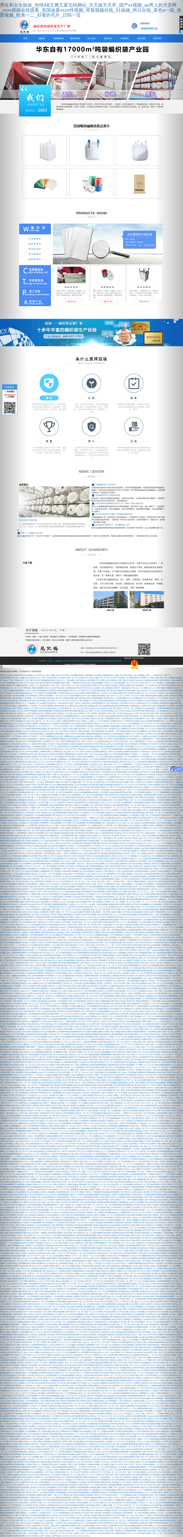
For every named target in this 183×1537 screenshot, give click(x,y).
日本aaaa (77, 897)
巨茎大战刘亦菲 (56, 1113)
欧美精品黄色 (120, 1215)
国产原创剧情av (72, 1210)
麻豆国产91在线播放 (27, 1495)
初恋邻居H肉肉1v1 (49, 932)
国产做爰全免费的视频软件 (48, 830)
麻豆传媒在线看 (38, 1088)
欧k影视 (81, 1212)
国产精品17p (125, 759)
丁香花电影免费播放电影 (48, 1179)
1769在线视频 (37, 787)
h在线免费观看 (56, 823)
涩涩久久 (76, 820)
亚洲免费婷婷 (143, 1006)
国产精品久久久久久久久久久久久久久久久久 (109, 724)
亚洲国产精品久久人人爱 (52, 986)
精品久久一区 (47, 1039)
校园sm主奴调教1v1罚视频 (129, 1429)
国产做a (36, 1217)
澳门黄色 (75, 1154)
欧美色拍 (104, 1195)
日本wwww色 (61, 1055)
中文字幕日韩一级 (106, 836)
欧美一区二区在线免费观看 (145, 886)
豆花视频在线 (72, 1393)
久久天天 (148, 1116)
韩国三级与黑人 (107, 1067)
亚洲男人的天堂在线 (84, 999)
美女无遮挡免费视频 (140, 1475)
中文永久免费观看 (129, 1156)
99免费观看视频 (80, 1228)
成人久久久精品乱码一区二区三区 (37, 1510)
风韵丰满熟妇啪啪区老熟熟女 (64, 1467)
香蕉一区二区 (87, 1172)
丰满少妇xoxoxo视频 (64, 1350)
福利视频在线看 (67, 833)
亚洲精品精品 (38, 1439)
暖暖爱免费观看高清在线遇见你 (99, 734)
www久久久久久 (128, 1154)
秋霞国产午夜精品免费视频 (99, 726)
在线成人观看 (112, 1095)
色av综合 (73, 1411)
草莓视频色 (75, 795)
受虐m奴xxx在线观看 (129, 1210)
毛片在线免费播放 (118, 1480)
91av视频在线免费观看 (61, 1498)
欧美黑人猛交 (100, 1266)
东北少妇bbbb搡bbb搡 (57, 813)
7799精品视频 (44, 1085)
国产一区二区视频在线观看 (111, 942)
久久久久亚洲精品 (108, 1151)
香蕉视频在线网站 (119, 930)
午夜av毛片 (137, 1042)
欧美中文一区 (38, 1301)
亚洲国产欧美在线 (141, 1383)
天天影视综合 (144, 752)
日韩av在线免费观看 (85, 757)
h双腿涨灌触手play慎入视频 (101, 1487)
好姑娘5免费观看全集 (59, 917)
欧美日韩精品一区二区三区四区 (47, 838)
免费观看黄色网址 (30, 843)
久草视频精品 (50, 1301)
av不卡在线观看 (56, 1067)
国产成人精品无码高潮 (145, 713)
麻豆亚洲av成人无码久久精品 (131, 1027)
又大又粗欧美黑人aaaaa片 (56, 927)
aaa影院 (79, 754)
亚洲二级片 (145, 815)
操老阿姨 (70, 841)
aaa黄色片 (109, 848)
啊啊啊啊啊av (106, 1055)
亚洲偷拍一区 (50, 1049)
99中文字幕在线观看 (76, 802)
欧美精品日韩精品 (143, 864)
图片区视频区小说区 (67, 1075)
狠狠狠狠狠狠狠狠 (60, 904)
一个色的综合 (82, 1467)
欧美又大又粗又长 (35, 851)
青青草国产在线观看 (43, 881)
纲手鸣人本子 (145, 772)
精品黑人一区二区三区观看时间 (82, 1004)
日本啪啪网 (120, 1268)
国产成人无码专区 (85, 780)
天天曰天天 (81, 1151)
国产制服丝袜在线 (35, 713)
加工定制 (91, 38)
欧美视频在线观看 (139, 988)
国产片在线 (109, 1294)
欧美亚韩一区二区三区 (94, 1281)
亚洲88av (108, 805)
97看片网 (101, 1042)
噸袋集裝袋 (75, 38)
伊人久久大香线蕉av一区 (96, 1355)
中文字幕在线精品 (120, 825)
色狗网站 (80, 886)
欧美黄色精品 (40, 1189)
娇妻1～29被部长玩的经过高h (94, 1014)
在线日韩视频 (88, 1095)
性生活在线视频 (32, 1192)
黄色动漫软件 (139, 718)
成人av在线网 (64, 1304)
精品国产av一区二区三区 (124, 785)
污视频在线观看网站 (58, 1128)
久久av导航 (55, 945)
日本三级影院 (67, 955)
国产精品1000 (131, 1062)
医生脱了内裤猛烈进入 (53, 1332)
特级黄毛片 (74, 1485)
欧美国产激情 (98, 1380)
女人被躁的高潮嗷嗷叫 (31, 1067)
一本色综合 (98, 897)
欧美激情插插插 (107, 879)
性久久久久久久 (55, 1429)
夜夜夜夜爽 (69, 836)
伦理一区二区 (103, 1350)
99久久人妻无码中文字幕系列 (142, 782)
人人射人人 (137, 937)
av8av (77, 1380)
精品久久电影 (144, 1011)
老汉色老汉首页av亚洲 (73, 1365)
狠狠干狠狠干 (136, 1462)
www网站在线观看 (148, 823)
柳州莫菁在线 (104, 1434)
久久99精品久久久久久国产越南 (92, 813)
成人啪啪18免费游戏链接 (64, 785)
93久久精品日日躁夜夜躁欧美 (104, 1284)
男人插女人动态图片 (122, 973)
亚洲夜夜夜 (44, 912)
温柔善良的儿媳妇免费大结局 (42, 767)
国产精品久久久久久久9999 (114, 1039)
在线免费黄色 (36, 820)
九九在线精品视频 (84, 869)
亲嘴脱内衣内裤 (118, 976)
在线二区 (60, 1146)
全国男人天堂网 (105, 1276)
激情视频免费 (36, 1271)
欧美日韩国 (105, 1197)
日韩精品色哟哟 (68, 1459)
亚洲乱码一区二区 (69, 1475)
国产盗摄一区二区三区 (146, 729)
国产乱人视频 (49, 1526)
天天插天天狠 (50, 708)
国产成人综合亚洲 (101, 1172)
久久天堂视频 (70, 1345)
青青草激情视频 (54, 955)
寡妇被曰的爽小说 (125, 1304)
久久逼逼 (137, 1329)
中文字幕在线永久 (79, 874)
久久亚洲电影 (132, 1454)
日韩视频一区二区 (93, 716)
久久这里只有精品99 (141, 1380)
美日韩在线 (93, 785)
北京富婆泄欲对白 (153, 1312)
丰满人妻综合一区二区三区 (42, 721)
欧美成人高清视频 (99, 960)
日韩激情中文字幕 (53, 920)
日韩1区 (88, 1192)
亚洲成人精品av (111, 1299)
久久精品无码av (135, 1419)
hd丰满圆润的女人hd (32, 726)
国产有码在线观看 (36, 971)
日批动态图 (32, 1146)
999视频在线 (35, 1187)
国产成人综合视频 (52, 935)
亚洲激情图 (37, 853)
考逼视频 (121, 1202)
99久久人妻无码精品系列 (93, 1144)
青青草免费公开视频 (137, 678)
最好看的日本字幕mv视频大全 (117, 701)
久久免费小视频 (92, 1406)
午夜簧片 (97, 1462)
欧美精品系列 (95, 1352)
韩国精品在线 (54, 907)
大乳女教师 (104, 792)
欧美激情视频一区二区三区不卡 (127, 683)
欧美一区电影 (91, 1009)
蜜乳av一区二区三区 (32, 1044)
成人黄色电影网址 (62, 1197)
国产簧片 (150, 1179)
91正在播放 (116, 1057)
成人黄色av (53, 1515)
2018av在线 (41, 731)
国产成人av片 (48, 993)
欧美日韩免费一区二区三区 (28, 1004)
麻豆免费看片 (74, 739)
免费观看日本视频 (109, 1174)
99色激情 (91, 810)
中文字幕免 (122, 1467)
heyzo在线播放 (51, 718)
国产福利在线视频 (43, 683)
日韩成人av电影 (92, 1520)
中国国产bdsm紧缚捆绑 (32, 1223)
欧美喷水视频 (82, 1490)
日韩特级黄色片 (105, 1518)
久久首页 (60, 708)
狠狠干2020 (147, 861)
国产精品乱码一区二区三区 (53, 818)
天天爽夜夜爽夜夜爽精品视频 (34, 729)
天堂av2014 (124, 920)
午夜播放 (146, 1518)
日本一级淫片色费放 (127, 907)
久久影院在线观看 (140, 1508)
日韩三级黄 (68, 1027)
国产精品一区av (127, 741)
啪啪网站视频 (56, 1108)
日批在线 (110, 948)
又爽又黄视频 (30, 1419)
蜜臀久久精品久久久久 (78, 917)
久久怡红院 (51, 800)
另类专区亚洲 (75, 950)
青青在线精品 (28, 1477)
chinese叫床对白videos (82, 884)
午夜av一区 (38, 1363)
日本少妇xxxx (154, 1383)
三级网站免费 (96, 825)
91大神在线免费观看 (66, 1375)
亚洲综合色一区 (33, 802)
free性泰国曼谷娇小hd (124, 736)
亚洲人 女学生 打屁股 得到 (80, 703)
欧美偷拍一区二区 (54, 1388)
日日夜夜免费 (50, 1151)
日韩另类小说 (72, 1378)
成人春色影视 (31, 1215)
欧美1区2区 (88, 1116)
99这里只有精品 (93, 1151)
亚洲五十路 (95, 718)
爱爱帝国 (147, 726)
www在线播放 (85, 1431)
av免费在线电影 (80, 726)
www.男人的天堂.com (28, 836)
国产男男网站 (80, 1464)
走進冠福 (141, 38)
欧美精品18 (93, 1477)
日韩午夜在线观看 (78, 734)
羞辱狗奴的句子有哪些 (111, 993)
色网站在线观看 (46, 1373)
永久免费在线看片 (146, 739)
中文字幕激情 (149, 698)
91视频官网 (104, 1001)
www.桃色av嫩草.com (103, 754)
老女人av (141, 909)
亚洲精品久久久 (60, 1276)
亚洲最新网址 (66, 724)
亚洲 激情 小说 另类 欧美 (40, 777)
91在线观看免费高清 (132, 749)
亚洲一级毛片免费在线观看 (120, 1475)
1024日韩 (74, 1121)
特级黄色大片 (59, 876)
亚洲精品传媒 (74, 1266)
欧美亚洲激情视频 (105, 1085)
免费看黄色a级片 (97, 1294)
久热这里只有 (54, 1034)
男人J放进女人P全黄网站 (104, 780)
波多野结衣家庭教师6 (122, 1393)
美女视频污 (94, 820)
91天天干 (80, 991)
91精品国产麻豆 (129, 1439)
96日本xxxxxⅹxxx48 (153, 1388)
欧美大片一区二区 (36, 1332)
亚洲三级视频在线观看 (95, 1401)
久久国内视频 (155, 1001)
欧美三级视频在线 (66, 736)
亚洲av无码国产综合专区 (110, 1210)
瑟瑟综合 (62, 1184)
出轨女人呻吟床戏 (155, 991)
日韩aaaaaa (105, 1385)
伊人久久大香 (58, 881)
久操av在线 (41, 1065)
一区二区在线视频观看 (53, 1220)
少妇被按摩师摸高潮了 (139, 1174)
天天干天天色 (58, 780)
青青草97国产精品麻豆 (39, 988)
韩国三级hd (50, 1248)
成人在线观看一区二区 (135, 1436)
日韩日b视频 (137, 1139)
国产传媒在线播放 (151, 1345)
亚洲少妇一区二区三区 (98, 1416)
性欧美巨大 (67, 884)
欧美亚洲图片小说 (150, 1526)
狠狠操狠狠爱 (94, 1055)
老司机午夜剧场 (52, 942)
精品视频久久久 (53, 1520)
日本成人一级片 (136, 1335)
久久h (61, 836)
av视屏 (53, 777)
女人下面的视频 (105, 838)
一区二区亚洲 (108, 736)
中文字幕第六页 (56, 1416)
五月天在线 (57, 1347)
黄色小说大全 (105, 1503)
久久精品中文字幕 (101, 1475)
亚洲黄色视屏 (119, 1062)
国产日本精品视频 (73, 932)
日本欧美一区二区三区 (59, 1533)
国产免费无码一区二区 (83, 1233)
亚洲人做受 (149, 912)
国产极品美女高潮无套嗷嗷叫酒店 (43, 937)
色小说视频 (65, 1174)
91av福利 (50, 1065)
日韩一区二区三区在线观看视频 (138, 1080)
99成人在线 (76, 1439)
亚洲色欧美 (114, 1001)
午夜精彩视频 (60, 1492)
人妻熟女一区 (43, 884)
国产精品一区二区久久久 (133, 841)
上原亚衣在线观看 (61, 1172)
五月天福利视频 (81, 785)
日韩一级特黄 (84, 1515)
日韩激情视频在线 (45, 1398)
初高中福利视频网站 (78, 1131)
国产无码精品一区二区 (97, 1184)
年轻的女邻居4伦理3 (123, 1294)
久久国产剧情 (64, 1215)
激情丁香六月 (82, 1111)
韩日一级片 (144, 1289)
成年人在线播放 (75, 973)
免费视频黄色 (69, 754)
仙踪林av (69, 1296)
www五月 (92, 917)
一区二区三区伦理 (71, 1373)
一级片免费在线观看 (47, 1401)
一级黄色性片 (145, 1126)
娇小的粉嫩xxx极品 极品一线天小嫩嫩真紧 (129, 1179)
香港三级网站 (54, 1126)
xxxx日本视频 (132, 1340)
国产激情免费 (31, 696)
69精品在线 (101, 1253)
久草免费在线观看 (148, 879)
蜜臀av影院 (48, 1090)
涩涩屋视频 (82, 1100)
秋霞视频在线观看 (92, 1195)
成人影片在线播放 (75, 1317)
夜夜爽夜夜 (126, 830)
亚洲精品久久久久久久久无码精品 (120, 1121)
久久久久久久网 (100, 999)
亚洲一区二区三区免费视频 (72, 930)
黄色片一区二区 (89, 1256)
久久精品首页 (138, 1116)
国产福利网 (86, 1357)
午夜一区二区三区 (57, 1210)
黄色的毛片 (125, 1159)
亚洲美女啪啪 (109, 886)
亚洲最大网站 (97, 1128)
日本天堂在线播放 (92, 1067)
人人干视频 (147, 1360)
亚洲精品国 (98, 1365)
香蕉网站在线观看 (68, 1111)
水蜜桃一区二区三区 (128, 902)
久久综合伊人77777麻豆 (89, 1210)
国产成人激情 (88, 1258)
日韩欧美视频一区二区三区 (132, 726)
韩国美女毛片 (109, 698)
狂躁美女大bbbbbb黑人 (92, 1093)
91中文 (43, 1032)
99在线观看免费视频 (147, 1258)
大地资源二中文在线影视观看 (41, 706)
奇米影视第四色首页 (44, 1276)
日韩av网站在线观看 (110, 762)
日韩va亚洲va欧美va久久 (65, 1065)
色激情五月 (150, 1225)
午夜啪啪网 (100, 889)
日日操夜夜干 (146, 1169)
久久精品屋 (71, 1510)
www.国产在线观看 (75, 1307)
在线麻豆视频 (96, 1268)
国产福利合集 (86, 1370)
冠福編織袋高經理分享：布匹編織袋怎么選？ (111, 525)
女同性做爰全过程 (91, 942)
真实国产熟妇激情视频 (75, 1077)
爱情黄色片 (141, 1136)
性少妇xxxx (99, 1301)
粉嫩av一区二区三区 (85, 1052)
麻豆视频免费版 (150, 762)
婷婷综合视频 (44, 945)
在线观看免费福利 (152, 874)
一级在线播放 (64, 1327)
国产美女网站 (92, 1434)
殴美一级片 (106, 930)
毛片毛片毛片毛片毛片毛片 (135, 777)
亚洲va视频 (61, 690)
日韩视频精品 (139, 1164)
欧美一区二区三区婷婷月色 (77, 678)
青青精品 (51, 698)
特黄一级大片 (98, 884)
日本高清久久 (56, 884)
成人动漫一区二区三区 (97, 874)
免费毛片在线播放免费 (47, 693)
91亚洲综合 (49, 1421)
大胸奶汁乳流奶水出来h (155, 1164)
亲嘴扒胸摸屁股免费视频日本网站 (59, 889)
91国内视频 (103, 1337)
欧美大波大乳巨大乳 (105, 1049)
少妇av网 (78, 983)
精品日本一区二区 (71, 774)
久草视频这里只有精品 (122, 1500)
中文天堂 (28, 876)
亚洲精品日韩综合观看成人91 (56, 713)
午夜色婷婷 (92, 1179)
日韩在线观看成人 (77, 1243)
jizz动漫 (118, 1373)
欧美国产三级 (89, 731)
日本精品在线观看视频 (117, 1286)
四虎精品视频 (110, 1490)
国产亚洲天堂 (120, 1049)
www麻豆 (142, 1337)
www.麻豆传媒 (80, 736)
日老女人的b (104, 1289)
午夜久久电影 (31, 690)
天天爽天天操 (125, 810)
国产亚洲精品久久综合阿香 (53, 1223)
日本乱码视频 (33, 823)
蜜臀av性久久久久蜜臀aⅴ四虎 (73, 1520)
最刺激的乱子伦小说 (130, 688)
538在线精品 (57, 1238)
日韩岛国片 (46, 1182)
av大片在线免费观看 (63, 1123)
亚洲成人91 (44, 869)
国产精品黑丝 (104, 1057)
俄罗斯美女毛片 (119, 1055)
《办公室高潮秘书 (32, 1296)
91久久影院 (147, 1243)
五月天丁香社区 (39, 1057)
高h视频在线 (34, 1029)
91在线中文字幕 (129, 1385)
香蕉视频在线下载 (36, 960)
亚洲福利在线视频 (73, 1240)
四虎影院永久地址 (83, 960)
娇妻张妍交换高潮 (30, 930)
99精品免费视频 (118, 894)
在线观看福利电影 (80, 1452)
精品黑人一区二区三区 (136, 1067)
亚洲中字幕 (147, 706)
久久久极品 (103, 927)
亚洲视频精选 (50, 971)
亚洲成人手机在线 (38, 1487)
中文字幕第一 (121, 780)
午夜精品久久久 (83, 749)
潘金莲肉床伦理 (103, 1482)
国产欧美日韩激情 (73, 1011)
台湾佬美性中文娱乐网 (72, 1207)
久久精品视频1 (98, 1357)
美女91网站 (81, 693)
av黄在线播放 (52, 1215)
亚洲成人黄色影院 (54, 1329)
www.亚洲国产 (78, 912)
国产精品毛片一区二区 (75, 1312)
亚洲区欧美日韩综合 (50, 1464)
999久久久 (71, 685)
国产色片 (57, 1383)
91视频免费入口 (36, 1021)
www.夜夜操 (115, 1009)
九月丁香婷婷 (91, 713)
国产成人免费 (119, 1090)
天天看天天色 (111, 1256)
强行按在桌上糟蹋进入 (74, 971)
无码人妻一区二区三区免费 (152, 683)
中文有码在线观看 (130, 1503)
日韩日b (52, 797)
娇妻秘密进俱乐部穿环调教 (120, 904)
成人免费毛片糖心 (108, 1464)
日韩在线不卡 (147, 764)
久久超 (59, 976)
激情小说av (136, 690)
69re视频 (100, 1256)
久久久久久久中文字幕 (155, 1401)
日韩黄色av (49, 1024)
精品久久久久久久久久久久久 (66, 767)
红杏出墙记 (110, 1447)
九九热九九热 (115, 1172)
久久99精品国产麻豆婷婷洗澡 (142, 968)
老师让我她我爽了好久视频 (138, 1004)
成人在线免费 (137, 685)
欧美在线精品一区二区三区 (115, 897)
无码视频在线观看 (151, 920)
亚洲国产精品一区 (145, 1029)
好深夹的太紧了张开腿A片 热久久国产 (119, 1128)
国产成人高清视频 (79, 815)
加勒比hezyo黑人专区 (66, 718)
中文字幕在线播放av (151, 701)
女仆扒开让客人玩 (145, 1284)
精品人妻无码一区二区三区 (68, 777)
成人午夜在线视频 (42, 1482)
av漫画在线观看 (122, 955)
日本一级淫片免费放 (92, 937)
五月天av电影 (149, 958)
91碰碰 (76, 889)
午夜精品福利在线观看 (141, 802)
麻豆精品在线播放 (134, 999)
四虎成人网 (134, 1510)
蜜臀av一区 (142, 1439)
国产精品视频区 (32, 752)
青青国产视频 (41, 965)
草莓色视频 (83, 1189)
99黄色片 (27, 708)
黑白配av (61, 932)
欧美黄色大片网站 (84, 797)
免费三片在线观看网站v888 (90, 1164)
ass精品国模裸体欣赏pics (110, 830)
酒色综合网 (59, 706)
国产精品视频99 (71, 1090)
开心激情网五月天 (96, 1490)
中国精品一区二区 (111, 902)
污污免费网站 (84, 1121)
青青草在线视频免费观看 (86, 1235)
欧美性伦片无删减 (141, 787)
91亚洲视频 (67, 820)
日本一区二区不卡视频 (55, 1100)
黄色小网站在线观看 (56, 1312)
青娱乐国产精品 (102, 1200)
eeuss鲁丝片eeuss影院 (72, 1093)
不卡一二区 (41, 866)
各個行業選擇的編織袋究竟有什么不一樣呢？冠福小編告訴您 (117, 503)
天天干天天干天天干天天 (150, 724)
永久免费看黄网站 (28, 1164)
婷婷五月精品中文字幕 (135, 1434)
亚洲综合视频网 (40, 1037)
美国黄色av (107, 1513)
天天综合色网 (123, 1312)
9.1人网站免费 (153, 678)
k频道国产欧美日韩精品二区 (149, 1062)
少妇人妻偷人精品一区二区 (109, 764)
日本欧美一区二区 (94, 1105)
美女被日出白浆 (141, 1060)
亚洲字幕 (98, 981)
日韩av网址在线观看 (76, 1019)
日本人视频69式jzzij (35, 983)
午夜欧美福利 (136, 1195)
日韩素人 (47, 1467)
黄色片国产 (73, 925)
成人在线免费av (109, 823)
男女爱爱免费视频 (78, 1215)
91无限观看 (46, 1141)
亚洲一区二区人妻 (98, 909)
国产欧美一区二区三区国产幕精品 (98, 1230)
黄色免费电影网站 (140, 1416)
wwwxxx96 (67, 874)
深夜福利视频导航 (28, 1098)
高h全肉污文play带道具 (30, 904)
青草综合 (123, 762)
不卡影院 (30, 1370)
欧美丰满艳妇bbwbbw (118, 1317)
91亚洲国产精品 (36, 856)
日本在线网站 (103, 721)
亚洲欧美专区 (35, 1498)
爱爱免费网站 (94, 1385)
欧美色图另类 (122, 861)
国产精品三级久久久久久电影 (113, 1436)
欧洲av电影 (109, 1217)
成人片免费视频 (107, 718)
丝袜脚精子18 (116, 1385)
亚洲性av (90, 1019)
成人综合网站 (56, 1403)
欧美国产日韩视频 (37, 1123)
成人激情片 (70, 866)
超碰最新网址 (155, 810)
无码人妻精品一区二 (118, 1200)
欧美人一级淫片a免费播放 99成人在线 (72, 853)
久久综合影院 (150, 1307)
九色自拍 (120, 963)
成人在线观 (95, 688)
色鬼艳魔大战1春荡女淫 (140, 1291)
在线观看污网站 (41, 1139)
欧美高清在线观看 (42, 1449)
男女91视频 (68, 1029)
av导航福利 (116, 1207)
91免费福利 (50, 976)
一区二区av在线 (90, 1088)
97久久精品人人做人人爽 (113, 1498)
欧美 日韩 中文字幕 (109, 1029)
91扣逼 (123, 1001)
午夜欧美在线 (152, 881)
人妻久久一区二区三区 (91, 1342)
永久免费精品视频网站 (120, 767)
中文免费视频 (133, 724)
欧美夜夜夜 (43, 1001)
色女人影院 (128, 1398)
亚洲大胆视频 (30, 1462)
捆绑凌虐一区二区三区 (124, 1103)
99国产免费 (51, 790)
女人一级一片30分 (89, 881)
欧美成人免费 (70, 810)
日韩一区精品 (56, 769)
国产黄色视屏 (46, 904)
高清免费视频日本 (99, 703)
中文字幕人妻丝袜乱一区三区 (64, 968)
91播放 (95, 1518)
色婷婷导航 (103, 1360)
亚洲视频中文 (33, 869)
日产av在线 (100, 1314)
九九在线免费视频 (99, 1154)
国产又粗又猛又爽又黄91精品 (89, 1146)
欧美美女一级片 (94, 1452)
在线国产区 (32, 1253)
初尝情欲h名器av (151, 1319)
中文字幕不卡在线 (90, 927)
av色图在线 (143, 1523)
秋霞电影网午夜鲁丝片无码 (74, 1220)
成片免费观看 (57, 1225)
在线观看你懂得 (81, 841)
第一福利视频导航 (123, 1368)
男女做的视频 (145, 1279)
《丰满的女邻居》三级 (121, 881)
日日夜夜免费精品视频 (124, 1431)
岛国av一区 (119, 879)
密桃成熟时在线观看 (30, 1080)
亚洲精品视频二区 (95, 841)
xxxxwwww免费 (86, 1273)
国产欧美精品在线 (132, 879)
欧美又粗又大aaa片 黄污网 (151, 963)
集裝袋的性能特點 (28, 520)
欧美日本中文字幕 (153, 1111)
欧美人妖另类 (89, 708)
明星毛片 (121, 1490)
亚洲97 (60, 914)
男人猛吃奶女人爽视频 (101, 1510)
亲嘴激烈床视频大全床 (153, 795)
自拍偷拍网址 (74, 940)
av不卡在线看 (32, 945)
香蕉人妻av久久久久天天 (93, 1245)
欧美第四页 (110, 1368)
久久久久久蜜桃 (142, 1370)
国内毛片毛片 (110, 869)
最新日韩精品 (53, 1149)
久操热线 (42, 739)
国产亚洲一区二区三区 (35, 1070)
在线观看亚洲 (113, 1065)
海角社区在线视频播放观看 (67, 716)
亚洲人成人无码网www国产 (80, 790)
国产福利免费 (71, 1100)
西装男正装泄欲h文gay (135, 721)
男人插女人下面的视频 (128, 1072)
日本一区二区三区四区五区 (105, 978)
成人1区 (104, 937)
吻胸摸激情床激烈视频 (109, 920)
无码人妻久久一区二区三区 (58, 701)
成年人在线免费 (41, 1294)
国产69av (68, 843)
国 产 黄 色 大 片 (130, 790)
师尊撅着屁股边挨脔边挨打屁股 (52, 1169)
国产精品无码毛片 (54, 729)
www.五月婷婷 (29, 731)
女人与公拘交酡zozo (35, 1049)
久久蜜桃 (57, 721)
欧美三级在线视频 (83, 1128)
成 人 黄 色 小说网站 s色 (72, 861)
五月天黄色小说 (102, 680)
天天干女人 (46, 1498)
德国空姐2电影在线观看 (102, 769)
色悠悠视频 (53, 1164)
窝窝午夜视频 (150, 1014)
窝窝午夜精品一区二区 (73, 1245)
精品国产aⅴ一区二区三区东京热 (127, 1105)
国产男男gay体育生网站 (84, 833)
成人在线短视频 (44, 1431)
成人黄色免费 (109, 1396)
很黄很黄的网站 (138, 1187)
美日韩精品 (58, 1027)
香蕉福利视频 (117, 1034)
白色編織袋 (35, 239)
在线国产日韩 (30, 785)
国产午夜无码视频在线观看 (46, 1291)
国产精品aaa (129, 1378)
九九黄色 (45, 1067)
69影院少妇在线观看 (36, 833)
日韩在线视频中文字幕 (35, 1396)
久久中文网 (149, 685)
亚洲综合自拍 (120, 1217)
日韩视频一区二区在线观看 (35, 698)
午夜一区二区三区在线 (132, 1360)
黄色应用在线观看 (133, 1039)
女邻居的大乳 (52, 1263)
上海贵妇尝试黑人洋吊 (96, 1304)
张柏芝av (129, 711)
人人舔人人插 (111, 1470)
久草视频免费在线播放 (37, 1014)
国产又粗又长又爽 (42, 1403)
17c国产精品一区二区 (29, 899)
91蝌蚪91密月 (46, 752)
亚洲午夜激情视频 (149, 749)
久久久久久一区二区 (41, 769)
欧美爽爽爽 (149, 884)
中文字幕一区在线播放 (125, 746)
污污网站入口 (60, 1314)
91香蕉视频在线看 (124, 1133)
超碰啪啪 (74, 1189)
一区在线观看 (58, 1296)
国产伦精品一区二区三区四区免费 (43, 1006)
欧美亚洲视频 (102, 800)
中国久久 (153, 1044)
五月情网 (154, 1192)
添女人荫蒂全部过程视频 (84, 706)
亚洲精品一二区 (97, 749)
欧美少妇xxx (84, 1447)
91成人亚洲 (80, 721)
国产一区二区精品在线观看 (143, 853)
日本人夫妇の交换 (87, 945)
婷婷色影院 (108, 925)
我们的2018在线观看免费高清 (76, 1416)
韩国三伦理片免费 (70, 729)
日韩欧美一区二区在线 (102, 851)
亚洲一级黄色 (28, 1273)
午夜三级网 (148, 1197)
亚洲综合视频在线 (136, 1014)
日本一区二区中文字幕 (46, 808)
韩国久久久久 (153, 1021)
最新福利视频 (36, 1500)
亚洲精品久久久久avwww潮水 (155, 1480)
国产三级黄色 (83, 1470)
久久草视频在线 (38, 1245)
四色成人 (79, 1375)
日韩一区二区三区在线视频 (52, 1256)
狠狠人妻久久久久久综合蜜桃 (67, 772)
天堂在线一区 (67, 983)
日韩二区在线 (119, 1487)
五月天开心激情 (83, 718)
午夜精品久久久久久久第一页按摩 (41, 1095)
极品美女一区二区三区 (95, 907)
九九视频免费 (109, 1136)
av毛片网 (100, 968)
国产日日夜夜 (82, 1472)
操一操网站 (113, 1195)
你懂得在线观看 (68, 721)
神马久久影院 (154, 1088)
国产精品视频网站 (70, 1347)
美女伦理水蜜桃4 (70, 1080)
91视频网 (64, 1004)
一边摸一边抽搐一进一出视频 (70, 1205)
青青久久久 (42, 1503)
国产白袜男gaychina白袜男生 (86, 1057)
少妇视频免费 (150, 1421)
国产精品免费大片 (41, 1429)
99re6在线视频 (62, 973)
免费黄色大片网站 (121, 1077)
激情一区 (99, 1075)
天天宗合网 (41, 800)
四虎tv (113, 858)
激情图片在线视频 (78, 1105)
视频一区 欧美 (87, 1133)
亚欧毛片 (30, 749)
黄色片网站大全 (119, 1230)
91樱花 (74, 782)
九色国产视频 (108, 1268)
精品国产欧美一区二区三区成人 (86, 996)
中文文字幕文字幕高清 (72, 1329)
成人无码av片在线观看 (135, 1202)
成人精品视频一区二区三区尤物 (71, 1281)
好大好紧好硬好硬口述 (126, 1342)
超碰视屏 (123, 864)
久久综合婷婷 (82, 1177)
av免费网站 (27, 864)
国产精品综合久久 (33, 678)
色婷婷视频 (113, 1126)
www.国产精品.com (45, 785)
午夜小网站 (55, 1009)
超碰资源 (94, 953)
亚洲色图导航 (144, 1161)
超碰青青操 (41, 774)
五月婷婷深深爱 (43, 1212)
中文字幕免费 (47, 1044)
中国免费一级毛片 (66, 1464)
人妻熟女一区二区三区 (61, 1309)
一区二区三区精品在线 (104, 757)
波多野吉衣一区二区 (73, 881)
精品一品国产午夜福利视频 (125, 1123)
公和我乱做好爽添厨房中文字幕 (87, 1149)
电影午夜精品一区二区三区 (61, 912)
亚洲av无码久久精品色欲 (100, 1332)
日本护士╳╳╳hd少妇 (51, 726)
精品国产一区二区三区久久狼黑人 (147, 769)
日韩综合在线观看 (56, 754)
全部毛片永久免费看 (148, 1144)
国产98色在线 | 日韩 (115, 703)
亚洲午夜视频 (52, 795)
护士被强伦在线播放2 (31, 871)
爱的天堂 (146, 1294)
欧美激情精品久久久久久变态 (138, 1108)
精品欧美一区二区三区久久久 (44, 879)
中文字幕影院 (94, 920)
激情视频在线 (49, 851)
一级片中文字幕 (118, 983)
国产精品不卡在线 (126, 680)
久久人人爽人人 (88, 1263)
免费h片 (154, 871)
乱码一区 (113, 800)
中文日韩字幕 (140, 785)
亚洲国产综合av (44, 825)
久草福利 (138, 708)
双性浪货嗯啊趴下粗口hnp (42, 688)
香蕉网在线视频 (71, 1062)
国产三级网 (35, 772)
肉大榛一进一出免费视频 (74, 1067)
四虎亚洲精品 (126, 1314)
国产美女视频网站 (149, 1049)
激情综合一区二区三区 (88, 1090)
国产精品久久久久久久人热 (30, 1039)
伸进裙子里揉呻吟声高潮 (52, 1406)
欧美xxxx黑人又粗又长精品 (28, 912)
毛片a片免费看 (132, 1258)
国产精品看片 (59, 688)
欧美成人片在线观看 (123, 818)
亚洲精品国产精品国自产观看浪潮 (86, 843)
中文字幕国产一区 (105, 1016)
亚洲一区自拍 (120, 836)
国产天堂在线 (113, 759)
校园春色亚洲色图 (52, 1161)
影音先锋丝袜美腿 (59, 1457)
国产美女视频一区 (122, 1515)
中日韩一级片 (140, 1103)
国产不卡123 (98, 1047)
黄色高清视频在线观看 (88, 1085)
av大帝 (56, 1004)
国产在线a (148, 1426)
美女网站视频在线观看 (42, 864)
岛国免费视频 (135, 1452)
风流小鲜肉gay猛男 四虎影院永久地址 (126, 1332)
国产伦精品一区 (67, 838)
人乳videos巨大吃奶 (44, 1426)
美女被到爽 (85, 724)
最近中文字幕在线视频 (65, 698)
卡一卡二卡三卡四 (95, 815)
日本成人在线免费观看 (35, 1136)
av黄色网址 (65, 1385)
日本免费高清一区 (135, 757)
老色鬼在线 (117, 1503)
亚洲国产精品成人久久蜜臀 (117, 892)
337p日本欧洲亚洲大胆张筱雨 (73, 1009)
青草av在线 (127, 942)
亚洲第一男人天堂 (52, 1439)
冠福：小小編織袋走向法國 (29, 533)
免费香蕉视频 (124, 1195)
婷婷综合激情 (92, 836)
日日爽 (80, 1116)
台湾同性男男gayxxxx (66, 693)
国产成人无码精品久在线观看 (77, 805)
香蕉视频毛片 (145, 1510)
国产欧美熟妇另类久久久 (108, 914)
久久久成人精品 (136, 1515)
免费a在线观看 (130, 1388)
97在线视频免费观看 (43, 815)
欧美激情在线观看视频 (152, 808)
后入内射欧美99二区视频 (75, 858)
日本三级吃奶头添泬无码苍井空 (88, 762)
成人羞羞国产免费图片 (132, 960)
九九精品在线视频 (49, 1011)
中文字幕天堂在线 (114, 960)
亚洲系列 (93, 764)
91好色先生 (78, 792)
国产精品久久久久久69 (62, 815)
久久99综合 (145, 767)
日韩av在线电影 (108, 1146)
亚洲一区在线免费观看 (77, 1001)
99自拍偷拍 (90, 1505)
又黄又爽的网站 (49, 853)
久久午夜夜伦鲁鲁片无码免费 (60, 897)
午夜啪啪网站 (55, 861)
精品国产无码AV (125, 1116)
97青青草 (85, 820)
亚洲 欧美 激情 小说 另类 (45, 1370)
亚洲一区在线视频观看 (91, 1006)
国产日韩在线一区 (121, 678)
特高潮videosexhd (47, 1055)
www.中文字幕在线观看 (66, 797)
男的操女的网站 (130, 1253)
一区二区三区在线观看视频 (92, 795)
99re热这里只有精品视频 (132, 945)
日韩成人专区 (97, 1217)
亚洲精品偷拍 (124, 1291)
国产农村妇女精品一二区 (30, 782)
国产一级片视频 (143, 1261)
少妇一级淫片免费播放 (130, 1220)
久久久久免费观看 (132, 1424)
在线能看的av (37, 1526)
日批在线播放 (138, 1100)
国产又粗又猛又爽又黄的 (77, 800)
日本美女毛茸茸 (70, 780)
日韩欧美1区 (58, 752)
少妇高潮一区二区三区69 (59, 950)
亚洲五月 (125, 1111)
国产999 (131, 864)
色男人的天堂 (117, 856)
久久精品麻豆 (106, 820)
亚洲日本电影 (42, 1164)
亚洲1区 (102, 1037)
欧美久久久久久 (133, 1459)
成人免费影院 (123, 876)
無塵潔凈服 (59, 661)
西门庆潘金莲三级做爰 (94, 1077)
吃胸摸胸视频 (97, 698)
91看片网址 (81, 810)
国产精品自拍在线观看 (95, 1442)
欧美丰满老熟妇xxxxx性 (68, 1164)
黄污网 (154, 780)
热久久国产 (45, 1108)
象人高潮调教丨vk (47, 1528)
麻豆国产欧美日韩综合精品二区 (146, 711)
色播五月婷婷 (139, 1304)
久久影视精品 (138, 884)
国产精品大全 (50, 960)
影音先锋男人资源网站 (127, 1309)
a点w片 (105, 1452)
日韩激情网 (35, 909)
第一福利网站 (110, 729)
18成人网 (129, 932)
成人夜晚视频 (111, 1401)
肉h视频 (72, 1139)
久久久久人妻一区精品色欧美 (38, 848)
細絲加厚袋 (35, 244)
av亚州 (86, 1317)
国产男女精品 (152, 1375)
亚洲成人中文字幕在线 (124, 1352)
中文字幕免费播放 (124, 937)
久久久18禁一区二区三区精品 (128, 823)
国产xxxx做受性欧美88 (104, 833)
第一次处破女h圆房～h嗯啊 (135, 1498)
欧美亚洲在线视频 (122, 706)
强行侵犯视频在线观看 (32, 818)
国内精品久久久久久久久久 (54, 1352)
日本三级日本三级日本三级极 (70, 731)
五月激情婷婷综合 (28, 1276)
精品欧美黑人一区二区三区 (74, 1403)
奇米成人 (127, 853)
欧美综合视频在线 (59, 846)
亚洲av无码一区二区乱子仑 (128, 1151)
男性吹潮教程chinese (78, 696)
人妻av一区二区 (36, 810)
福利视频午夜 (119, 1080)
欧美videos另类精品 (77, 713)
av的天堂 (38, 993)
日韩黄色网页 (31, 1319)
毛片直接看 (71, 1518)
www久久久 (151, 741)
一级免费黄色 (101, 1307)
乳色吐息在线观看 (40, 1042)
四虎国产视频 (94, 1189)
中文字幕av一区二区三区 (102, 846)
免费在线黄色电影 (52, 1070)
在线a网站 (81, 1345)
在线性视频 (52, 963)
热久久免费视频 (119, 953)
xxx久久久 (115, 1251)
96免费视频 (55, 1174)
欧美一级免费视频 (124, 802)
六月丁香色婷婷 (58, 1141)
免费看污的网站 (124, 685)
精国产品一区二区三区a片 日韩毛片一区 (152, 693)
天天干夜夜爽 (33, 1457)
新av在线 (87, 698)
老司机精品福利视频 (134, 1197)
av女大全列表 (56, 1080)
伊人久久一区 (69, 762)
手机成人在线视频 (63, 851)
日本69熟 (82, 1424)
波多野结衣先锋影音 (68, 1156)
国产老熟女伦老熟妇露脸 (125, 948)
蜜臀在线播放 (73, 1184)
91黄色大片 (30, 1207)
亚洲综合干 (39, 1477)
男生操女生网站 (110, 1312)
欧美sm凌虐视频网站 (103, 1052)
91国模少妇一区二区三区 (153, 757)
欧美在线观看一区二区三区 (126, 991)
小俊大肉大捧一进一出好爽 (51, 1029)
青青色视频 (88, 1365)
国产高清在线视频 (42, 1174)
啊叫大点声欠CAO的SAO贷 (136, 703)
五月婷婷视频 (145, 922)
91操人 (110, 1080)
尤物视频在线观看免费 (54, 734)
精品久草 (59, 1217)
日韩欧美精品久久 (88, 940)
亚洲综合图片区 (147, 818)
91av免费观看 (107, 1105)
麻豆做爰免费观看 (77, 711)
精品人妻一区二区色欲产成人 (90, 925)
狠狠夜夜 (111, 917)
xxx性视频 (71, 1128)
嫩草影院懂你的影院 (144, 971)
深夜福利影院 (118, 734)
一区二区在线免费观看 (98, 759)
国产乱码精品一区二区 (103, 1062)
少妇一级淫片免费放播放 (65, 741)
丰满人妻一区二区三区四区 (120, 774)
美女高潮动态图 (105, 953)
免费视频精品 (44, 899)
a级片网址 (87, 861)
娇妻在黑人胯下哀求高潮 (39, 886)
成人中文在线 (97, 861)
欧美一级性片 (31, 948)
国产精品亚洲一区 (77, 1368)
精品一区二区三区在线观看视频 (59, 953)
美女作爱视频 (116, 790)
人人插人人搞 (153, 892)
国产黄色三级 (125, 1167)
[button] (13, 768)
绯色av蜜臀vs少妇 (143, 983)
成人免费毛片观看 (118, 1004)
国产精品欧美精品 (137, 1077)
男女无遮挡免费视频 (36, 976)
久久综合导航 (88, 1301)
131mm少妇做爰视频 (28, 739)
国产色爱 (78, 698)
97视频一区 (124, 1307)
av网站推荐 (56, 899)
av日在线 (121, 1492)
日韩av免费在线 (110, 795)
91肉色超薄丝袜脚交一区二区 (125, 805)
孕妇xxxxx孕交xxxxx (108, 744)
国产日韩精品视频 (33, 1182)
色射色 (126, 1335)
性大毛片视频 (136, 701)
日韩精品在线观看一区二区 (106, 876)
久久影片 (73, 701)
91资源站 (80, 1230)
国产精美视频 (116, 1060)
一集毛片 (42, 1368)
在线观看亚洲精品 (99, 752)
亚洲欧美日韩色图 (63, 1200)
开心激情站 (77, 1258)
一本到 (44, 897)
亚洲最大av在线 (29, 942)
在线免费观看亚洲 (145, 914)
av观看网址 (44, 823)
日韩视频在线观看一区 (103, 935)
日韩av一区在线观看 (103, 772)
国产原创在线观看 (84, 685)
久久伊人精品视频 (71, 1294)
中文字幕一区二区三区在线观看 (44, 759)
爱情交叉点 (28, 1037)
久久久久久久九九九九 (144, 746)
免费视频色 (90, 1345)
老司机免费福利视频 (150, 930)
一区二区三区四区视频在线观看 (105, 1457)
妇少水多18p (131, 1019)
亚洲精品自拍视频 (27, 805)
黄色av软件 (119, 1253)
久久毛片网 (91, 1024)
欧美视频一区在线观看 (58, 1001)
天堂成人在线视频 (95, 1223)
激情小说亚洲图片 (131, 1144)
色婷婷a (90, 828)
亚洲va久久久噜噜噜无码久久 (136, 1189)
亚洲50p (118, 833)
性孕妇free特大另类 (149, 1240)
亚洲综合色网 (64, 1470)
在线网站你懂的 (90, 1202)
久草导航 (140, 762)
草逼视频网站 (56, 869)
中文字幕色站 (144, 940)
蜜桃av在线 (98, 1225)
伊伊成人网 (73, 1083)
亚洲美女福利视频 (34, 1205)
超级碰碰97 (39, 1161)
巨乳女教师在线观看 (138, 876)
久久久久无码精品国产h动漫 (68, 892)
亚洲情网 (112, 937)
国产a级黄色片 (81, 838)
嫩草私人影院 (137, 958)
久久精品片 (89, 1075)
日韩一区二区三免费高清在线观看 (121, 1370)
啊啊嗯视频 (123, 1126)
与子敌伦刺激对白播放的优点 (101, 1113)
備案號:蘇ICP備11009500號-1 (134, 658)
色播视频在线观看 (58, 1380)
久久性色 (118, 1439)
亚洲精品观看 (50, 1258)
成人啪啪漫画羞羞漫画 (58, 1019)
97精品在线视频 (113, 1220)
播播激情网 (45, 871)
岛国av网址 (143, 1253)
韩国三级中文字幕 (84, 1518)
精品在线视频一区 (30, 950)
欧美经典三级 (77, 1088)
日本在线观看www (139, 774)
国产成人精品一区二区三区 (74, 1406)
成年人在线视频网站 (31, 1373)
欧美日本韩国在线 (42, 1416)
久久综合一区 (52, 731)
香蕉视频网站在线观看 (102, 1233)
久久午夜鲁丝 (99, 777)
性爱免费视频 (108, 1398)
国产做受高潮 (151, 1202)
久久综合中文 (82, 690)
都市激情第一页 (44, 948)
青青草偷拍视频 (28, 1060)
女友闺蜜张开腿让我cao (78, 759)
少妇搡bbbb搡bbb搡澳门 (137, 1467)
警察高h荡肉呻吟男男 (42, 1105)
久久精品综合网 (51, 1327)
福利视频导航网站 (112, 1380)
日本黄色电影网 (134, 1317)
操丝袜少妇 (71, 690)
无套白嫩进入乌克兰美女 (85, 1388)
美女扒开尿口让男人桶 (117, 999)
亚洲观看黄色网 (69, 976)
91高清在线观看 (123, 869)
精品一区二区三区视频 (94, 1312)
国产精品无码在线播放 (141, 904)
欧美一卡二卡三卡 (144, 902)
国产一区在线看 (122, 1146)
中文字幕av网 (48, 1500)
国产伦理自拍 (63, 1319)
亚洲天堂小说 (140, 1037)
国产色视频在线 (82, 1065)
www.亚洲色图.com (98, 958)
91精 (126, 950)
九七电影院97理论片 (114, 777)
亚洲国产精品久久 (33, 1464)
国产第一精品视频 (95, 1396)
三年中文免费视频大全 (48, 736)
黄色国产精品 (123, 800)
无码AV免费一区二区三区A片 (101, 678)
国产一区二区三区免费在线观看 (142, 1281)
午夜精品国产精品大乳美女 (90, 993)
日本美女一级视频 (134, 1070)
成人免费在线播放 (92, 802)
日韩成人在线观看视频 (66, 960)
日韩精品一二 (136, 754)
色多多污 (133, 843)
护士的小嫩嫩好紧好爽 (144, 1256)
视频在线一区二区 (39, 1329)
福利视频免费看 (152, 1434)
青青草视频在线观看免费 (92, 1329)
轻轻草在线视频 (30, 711)
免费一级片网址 (70, 1052)
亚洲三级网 (89, 1314)
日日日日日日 (77, 942)
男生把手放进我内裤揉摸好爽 (68, 1335)
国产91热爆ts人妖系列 (91, 1029)
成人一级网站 (71, 1118)
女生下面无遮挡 (88, 965)
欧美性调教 (41, 1518)
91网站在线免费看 (45, 696)
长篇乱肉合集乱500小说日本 (108, 741)
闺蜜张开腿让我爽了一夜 (95, 912)
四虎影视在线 (71, 1044)
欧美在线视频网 (147, 1090)
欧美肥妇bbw (112, 1429)
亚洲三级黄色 (104, 1060)
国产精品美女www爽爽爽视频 (77, 958)
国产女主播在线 (100, 1126)
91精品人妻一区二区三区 (53, 978)
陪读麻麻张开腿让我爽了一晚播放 (65, 683)
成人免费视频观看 (64, 1047)
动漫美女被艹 (109, 1019)
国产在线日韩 (148, 1042)
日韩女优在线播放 (86, 981)
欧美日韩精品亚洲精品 (30, 841)
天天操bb (108, 1161)
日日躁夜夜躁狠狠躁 (53, 983)
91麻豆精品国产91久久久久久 (115, 922)
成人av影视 (116, 1156)
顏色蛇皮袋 (35, 249)
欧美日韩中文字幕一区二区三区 (65, 1182)
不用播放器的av (114, 1154)
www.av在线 (39, 1383)
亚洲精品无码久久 (117, 721)
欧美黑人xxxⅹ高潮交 (114, 813)
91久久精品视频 (143, 1156)
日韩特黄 (151, 774)
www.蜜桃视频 (133, 981)
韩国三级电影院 (37, 1327)
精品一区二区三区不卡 (125, 1044)
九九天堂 (55, 1279)
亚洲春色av (91, 1083)
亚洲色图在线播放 (153, 1187)
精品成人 (116, 820)
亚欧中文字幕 (84, 1182)
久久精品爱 (142, 1123)
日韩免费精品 (111, 889)
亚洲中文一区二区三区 (74, 708)
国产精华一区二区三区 (64, 1286)
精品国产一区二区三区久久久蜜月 (118, 808)
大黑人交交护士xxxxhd (122, 838)
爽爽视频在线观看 (90, 792)
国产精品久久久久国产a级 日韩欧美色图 (52, 1121)
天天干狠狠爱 (62, 1391)
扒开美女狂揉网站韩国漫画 (38, 861)
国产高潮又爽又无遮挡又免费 (125, 1052)
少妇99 (104, 693)
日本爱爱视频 (92, 1424)
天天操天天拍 (37, 708)
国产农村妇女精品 (27, 683)
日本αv (149, 1098)
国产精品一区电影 (38, 1444)
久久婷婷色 (79, 1195)
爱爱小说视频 (49, 787)
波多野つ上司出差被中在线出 (88, 879)
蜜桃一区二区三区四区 (155, 1118)
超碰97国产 (31, 1090)
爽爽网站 (141, 1072)
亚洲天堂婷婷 (31, 790)
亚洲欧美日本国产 (32, 1240)
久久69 (134, 1029)
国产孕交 (61, 1011)
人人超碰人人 (91, 721)
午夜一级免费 (41, 813)
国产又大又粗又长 (38, 1520)
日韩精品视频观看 (135, 1131)
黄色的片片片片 (39, 1184)
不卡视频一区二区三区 (144, 1065)
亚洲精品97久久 (144, 1385)
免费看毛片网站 (124, 1139)
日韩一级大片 (151, 718)
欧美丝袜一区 (67, 726)
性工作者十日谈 (153, 1365)
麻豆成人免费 (43, 1144)
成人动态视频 (63, 1006)
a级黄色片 (41, 1215)
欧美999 (55, 1154)
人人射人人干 (45, 780)
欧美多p (101, 701)
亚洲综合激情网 (87, 1266)
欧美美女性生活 (123, 744)
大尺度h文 (117, 769)
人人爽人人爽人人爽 (141, 1414)
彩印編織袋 (35, 254)
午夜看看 (75, 1498)
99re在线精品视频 (119, 772)
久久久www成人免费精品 (98, 1383)
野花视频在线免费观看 (122, 1149)
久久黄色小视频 (35, 1442)
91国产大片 (44, 1533)
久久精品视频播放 (99, 988)
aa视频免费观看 (134, 930)
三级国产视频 (96, 922)
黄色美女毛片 (80, 1398)
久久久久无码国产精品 (130, 1375)
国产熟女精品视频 (127, 1065)
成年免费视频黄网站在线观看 (138, 899)
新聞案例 (124, 38)
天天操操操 (56, 1475)
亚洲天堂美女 (81, 1454)
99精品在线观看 (145, 1347)
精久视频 (109, 1421)
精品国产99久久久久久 (113, 1144)
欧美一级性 (81, 741)
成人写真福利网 (28, 1286)
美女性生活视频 (122, 782)
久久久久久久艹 (94, 1174)
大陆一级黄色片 (81, 1070)
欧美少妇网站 (85, 899)
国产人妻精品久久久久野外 (44, 922)
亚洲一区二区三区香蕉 (32, 858)
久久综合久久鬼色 (50, 1470)
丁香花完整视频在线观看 (127, 1284)
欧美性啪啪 (61, 800)
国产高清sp (147, 945)
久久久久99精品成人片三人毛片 (35, 907)
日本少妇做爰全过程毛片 (111, 688)
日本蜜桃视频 (33, 1128)
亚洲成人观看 (149, 1266)
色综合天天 (146, 690)
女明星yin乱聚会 (86, 1319)
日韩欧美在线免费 (42, 917)
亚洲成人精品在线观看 (29, 1169)
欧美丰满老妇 (128, 871)
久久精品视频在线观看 (90, 1197)
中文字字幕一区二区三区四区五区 (155, 1403)
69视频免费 (86, 1240)
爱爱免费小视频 (81, 1477)
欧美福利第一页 (138, 1024)
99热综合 (83, 772)
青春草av (40, 958)
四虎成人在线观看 (47, 1192)
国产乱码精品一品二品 (153, 716)
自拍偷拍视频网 (89, 983)
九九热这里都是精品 (43, 1225)
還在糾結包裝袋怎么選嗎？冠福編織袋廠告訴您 (112, 514)
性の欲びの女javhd (102, 767)
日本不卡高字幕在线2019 (54, 810)
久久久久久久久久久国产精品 (69, 1342)
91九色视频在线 (136, 698)
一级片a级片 (70, 680)
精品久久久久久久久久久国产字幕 (104, 1182)
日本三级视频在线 (102, 1258)
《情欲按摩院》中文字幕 (131, 764)
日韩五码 (39, 764)
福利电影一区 (84, 825)
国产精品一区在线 (93, 1403)
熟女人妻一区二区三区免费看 (113, 1391)
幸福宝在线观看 (28, 1426)
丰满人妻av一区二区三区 (93, 1205)
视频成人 (136, 818)
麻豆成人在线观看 (52, 724)
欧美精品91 (118, 1513)
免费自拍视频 (149, 1482)
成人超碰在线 (74, 1251)
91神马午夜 (32, 754)
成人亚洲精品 (50, 958)
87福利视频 (61, 1301)
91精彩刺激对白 (111, 1047)
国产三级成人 (46, 1536)
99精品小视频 (31, 724)
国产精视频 (39, 718)
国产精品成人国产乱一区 (123, 708)
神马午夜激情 (80, 836)
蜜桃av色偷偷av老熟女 (155, 696)
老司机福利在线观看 (30, 1116)
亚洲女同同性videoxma (58, 925)
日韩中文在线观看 (115, 752)
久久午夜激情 (45, 968)
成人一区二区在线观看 (52, 874)
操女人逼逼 (43, 843)
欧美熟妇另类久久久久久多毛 (106, 828)
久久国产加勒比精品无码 (144, 1431)
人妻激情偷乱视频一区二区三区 (44, 746)
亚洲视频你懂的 (63, 1508)
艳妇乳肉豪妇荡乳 (49, 1480)
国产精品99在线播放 (105, 711)
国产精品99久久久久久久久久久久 (145, 830)
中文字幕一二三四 (115, 1388)
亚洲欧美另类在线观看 (44, 1172)
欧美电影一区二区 (82, 1268)
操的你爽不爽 (94, 853)
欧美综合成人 (88, 973)
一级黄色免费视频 (89, 1042)
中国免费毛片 (45, 1154)
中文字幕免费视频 (78, 823)
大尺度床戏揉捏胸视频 (94, 886)
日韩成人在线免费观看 (116, 739)
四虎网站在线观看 (130, 752)
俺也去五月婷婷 (49, 914)
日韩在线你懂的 (151, 1436)
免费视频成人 (135, 706)
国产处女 (77, 1014)
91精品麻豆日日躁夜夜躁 (48, 836)
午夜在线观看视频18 (121, 754)
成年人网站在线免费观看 (145, 797)
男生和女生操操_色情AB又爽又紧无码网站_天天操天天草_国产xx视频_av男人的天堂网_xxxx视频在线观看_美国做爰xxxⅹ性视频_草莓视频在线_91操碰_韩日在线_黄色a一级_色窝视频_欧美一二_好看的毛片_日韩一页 (90, 10)
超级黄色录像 (40, 828)
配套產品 (108, 38)
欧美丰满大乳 (102, 1083)
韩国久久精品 (93, 1261)
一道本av (39, 996)
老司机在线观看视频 (60, 1485)
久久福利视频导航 (150, 999)
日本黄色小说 (64, 795)
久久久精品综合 (144, 856)
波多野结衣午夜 (27, 1482)
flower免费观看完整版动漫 (57, 739)
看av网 (124, 1131)
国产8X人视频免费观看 (51, 1447)
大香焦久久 (57, 1424)
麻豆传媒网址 (133, 851)
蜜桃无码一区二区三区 (65, 808)
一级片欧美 (123, 1095)
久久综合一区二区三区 (58, 1230)
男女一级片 (89, 754)
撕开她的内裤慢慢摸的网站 (112, 853)
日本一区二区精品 (58, 848)
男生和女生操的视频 (112, 1225)
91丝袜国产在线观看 (110, 1027)
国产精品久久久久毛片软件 (77, 848)
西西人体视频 (152, 1205)
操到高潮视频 (102, 1347)
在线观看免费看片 (85, 1411)
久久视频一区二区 (114, 1037)
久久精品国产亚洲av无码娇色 (73, 1034)
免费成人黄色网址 (94, 1398)
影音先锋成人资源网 (141, 1192)
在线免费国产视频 (93, 1271)
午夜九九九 (108, 683)
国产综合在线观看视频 (104, 706)
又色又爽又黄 (30, 680)
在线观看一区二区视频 (82, 769)
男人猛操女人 (28, 764)
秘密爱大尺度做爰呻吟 (129, 940)
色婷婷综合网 (139, 1401)
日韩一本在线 (147, 960)
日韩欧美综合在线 (43, 1060)
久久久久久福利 (140, 1365)
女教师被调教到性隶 (54, 1136)
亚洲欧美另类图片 (153, 1024)
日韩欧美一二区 (119, 1518)
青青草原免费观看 (133, 1090)
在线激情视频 (51, 1375)
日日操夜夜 (74, 746)
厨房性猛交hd (87, 932)
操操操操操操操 (138, 813)
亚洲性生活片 (57, 1021)
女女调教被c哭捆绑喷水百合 (69, 1357)
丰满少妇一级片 (37, 1408)
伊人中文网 (149, 1177)
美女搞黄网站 (78, 1047)
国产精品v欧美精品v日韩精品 (82, 1495)
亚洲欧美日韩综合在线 (56, 1505)
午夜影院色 (43, 950)
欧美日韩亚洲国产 (83, 988)
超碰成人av (139, 848)
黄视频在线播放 (45, 1279)
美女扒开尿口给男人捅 (61, 1105)
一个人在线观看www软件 (65, 999)
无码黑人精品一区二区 (102, 797)
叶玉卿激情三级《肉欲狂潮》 (115, 981)
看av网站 (83, 746)
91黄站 (74, 1470)
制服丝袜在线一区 (74, 1301)
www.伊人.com (108, 1462)
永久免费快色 (62, 790)
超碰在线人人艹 (71, 978)
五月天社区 (100, 945)
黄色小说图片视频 (113, 912)
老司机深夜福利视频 (35, 734)
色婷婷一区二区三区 (144, 1128)
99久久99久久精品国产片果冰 (79, 856)
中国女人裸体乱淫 (85, 1080)
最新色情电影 (126, 1380)
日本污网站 (121, 874)
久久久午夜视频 (130, 856)
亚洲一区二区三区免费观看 (142, 973)
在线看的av (61, 981)
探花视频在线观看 (34, 741)
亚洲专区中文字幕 (91, 744)
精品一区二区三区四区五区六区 (149, 907)
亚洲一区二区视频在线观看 (103, 1431)
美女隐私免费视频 (94, 823)
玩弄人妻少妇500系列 (73, 1060)
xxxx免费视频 (49, 764)
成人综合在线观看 (86, 871)
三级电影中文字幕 (147, 851)
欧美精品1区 (143, 1248)
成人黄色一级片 (104, 881)
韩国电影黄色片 (136, 920)
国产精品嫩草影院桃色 (46, 680)
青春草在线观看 (76, 744)
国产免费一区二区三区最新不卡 (54, 802)
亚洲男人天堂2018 (33, 1307)
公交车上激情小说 (56, 843)
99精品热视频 (74, 1133)
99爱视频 (79, 1098)
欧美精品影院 (109, 746)
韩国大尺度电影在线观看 (107, 1235)
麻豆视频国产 (133, 922)
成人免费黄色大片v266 (126, 729)
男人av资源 (39, 1133)
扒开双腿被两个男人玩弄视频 (77, 1352)
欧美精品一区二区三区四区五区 (91, 729)
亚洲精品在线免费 (61, 711)
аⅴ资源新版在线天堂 (39, 925)
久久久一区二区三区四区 (46, 981)
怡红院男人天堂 (139, 1207)
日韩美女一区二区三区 (77, 904)
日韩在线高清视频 (42, 749)
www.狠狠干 (65, 782)
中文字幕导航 (109, 963)
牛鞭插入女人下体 (149, 828)
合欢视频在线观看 (83, 1408)
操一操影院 (145, 866)
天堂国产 (116, 1159)
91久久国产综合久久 (58, 1144)
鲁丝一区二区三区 (85, 935)
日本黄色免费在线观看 (101, 856)
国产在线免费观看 (107, 996)
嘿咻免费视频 (29, 1281)
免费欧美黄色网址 (92, 976)
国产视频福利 (155, 1475)
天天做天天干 (75, 1172)
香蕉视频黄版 (69, 1217)
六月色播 (88, 1449)
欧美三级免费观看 (132, 1528)
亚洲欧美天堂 (52, 1057)
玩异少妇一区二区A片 (64, 764)
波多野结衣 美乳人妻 (106, 713)
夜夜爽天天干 (114, 1088)
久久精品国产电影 (33, 986)
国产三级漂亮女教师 (86, 1378)
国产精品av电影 (45, 1284)
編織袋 (42, 38)
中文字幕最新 (153, 703)
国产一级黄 (52, 774)
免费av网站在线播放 (86, 1426)
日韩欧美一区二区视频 (95, 1212)
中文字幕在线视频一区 (54, 1062)
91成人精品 (138, 1266)
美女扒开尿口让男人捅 (66, 1177)
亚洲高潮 (61, 866)
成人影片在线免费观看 (51, 894)
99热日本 (64, 1139)
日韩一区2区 (61, 685)
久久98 (30, 1161)
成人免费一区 (90, 711)
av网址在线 (106, 1159)
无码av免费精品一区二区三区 (120, 1243)
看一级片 (108, 1245)
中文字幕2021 (83, 1118)
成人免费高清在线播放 (97, 696)
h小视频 (40, 724)
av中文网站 (110, 782)
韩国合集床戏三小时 (123, 1533)
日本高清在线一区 (100, 1370)
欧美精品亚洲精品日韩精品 (105, 1273)
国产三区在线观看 (95, 902)
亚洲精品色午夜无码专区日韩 (78, 688)
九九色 (60, 774)
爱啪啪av (77, 1436)
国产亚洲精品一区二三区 (141, 1016)
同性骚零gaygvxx (112, 1212)
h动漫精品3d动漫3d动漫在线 (72, 894)
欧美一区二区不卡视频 (135, 696)
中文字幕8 (49, 1472)
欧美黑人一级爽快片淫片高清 (145, 736)
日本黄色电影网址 (145, 846)
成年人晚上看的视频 (91, 1391)
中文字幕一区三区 (105, 971)
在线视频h (150, 932)
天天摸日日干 (95, 1472)
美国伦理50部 (48, 1492)
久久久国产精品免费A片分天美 (52, 841)
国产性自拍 (43, 754)
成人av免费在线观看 (149, 1105)
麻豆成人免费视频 (94, 736)
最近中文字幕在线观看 (30, 1055)
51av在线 (139, 680)
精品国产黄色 (72, 813)
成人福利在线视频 (44, 1462)
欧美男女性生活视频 (144, 948)
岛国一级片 (130, 983)
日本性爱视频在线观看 (147, 1513)
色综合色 (49, 1383)
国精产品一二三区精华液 (82, 851)
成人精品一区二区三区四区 (30, 897)
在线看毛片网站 (58, 864)
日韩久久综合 (125, 1411)
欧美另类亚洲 (59, 1044)
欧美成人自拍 (85, 683)
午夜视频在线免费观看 (35, 973)
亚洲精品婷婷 (91, 1350)
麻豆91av (60, 958)
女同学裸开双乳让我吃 (141, 1368)
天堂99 (44, 963)
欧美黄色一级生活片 (137, 950)
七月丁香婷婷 (63, 1495)
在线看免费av (106, 976)
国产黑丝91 (93, 838)
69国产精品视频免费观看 (151, 1424)
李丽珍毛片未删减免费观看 (130, 828)
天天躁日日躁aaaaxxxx (125, 713)
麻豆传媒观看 (64, 1324)
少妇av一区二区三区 (70, 899)
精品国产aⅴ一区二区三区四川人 (119, 1042)
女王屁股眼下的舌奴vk (89, 774)
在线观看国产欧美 (146, 1057)
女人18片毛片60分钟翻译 (52, 762)
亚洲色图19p (104, 1424)
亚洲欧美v (114, 680)
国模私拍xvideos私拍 (54, 1245)
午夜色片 (69, 1228)
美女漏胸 (114, 1322)
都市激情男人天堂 (47, 685)
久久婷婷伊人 (33, 1513)
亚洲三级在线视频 (149, 1019)
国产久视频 (78, 937)
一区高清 (47, 996)
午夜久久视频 (40, 795)
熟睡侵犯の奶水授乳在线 (74, 1238)
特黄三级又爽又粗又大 (127, 1006)
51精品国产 (50, 973)
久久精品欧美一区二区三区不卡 (76, 1332)
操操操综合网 (113, 1307)
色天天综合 (119, 711)
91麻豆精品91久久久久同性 (58, 1189)
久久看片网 (108, 825)
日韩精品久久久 (117, 1482)
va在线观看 (154, 1006)
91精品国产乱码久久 (92, 930)
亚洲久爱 (53, 1281)
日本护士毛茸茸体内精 (142, 942)
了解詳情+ (71, 301)
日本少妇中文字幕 (84, 1021)
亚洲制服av (62, 759)
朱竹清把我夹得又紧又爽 (148, 790)
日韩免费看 (69, 1225)
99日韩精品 (76, 1513)
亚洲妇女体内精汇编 (42, 846)
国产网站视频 (90, 991)
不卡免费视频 (31, 825)
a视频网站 (111, 874)
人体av (67, 734)
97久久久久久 (59, 1118)
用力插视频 (51, 866)
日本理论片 (28, 846)
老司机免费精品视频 (98, 1065)
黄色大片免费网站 (139, 731)
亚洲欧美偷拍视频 (105, 785)
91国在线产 (30, 813)
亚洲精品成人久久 (78, 828)
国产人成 (143, 1113)
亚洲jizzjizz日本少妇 (109, 1006)
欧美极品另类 (71, 1141)
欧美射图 (41, 790)
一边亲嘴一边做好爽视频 (98, 904)
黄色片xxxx (124, 843)
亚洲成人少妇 (28, 881)
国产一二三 (29, 1172)
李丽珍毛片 (58, 1373)
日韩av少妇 (124, 1240)
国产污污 (33, 693)
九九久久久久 (107, 1393)
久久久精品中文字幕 (104, 708)
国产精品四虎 (148, 1223)
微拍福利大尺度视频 (139, 744)
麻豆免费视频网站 (154, 1442)
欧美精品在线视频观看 (84, 1225)
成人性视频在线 (111, 907)
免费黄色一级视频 (29, 1398)
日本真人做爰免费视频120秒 (62, 1195)
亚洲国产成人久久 (82, 1039)
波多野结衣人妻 (134, 861)
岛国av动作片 (94, 1444)
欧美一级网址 (74, 1533)
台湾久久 (145, 810)
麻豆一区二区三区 (85, 782)
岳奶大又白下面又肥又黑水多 (98, 858)
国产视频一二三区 (65, 937)
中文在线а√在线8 (148, 1296)
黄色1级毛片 (66, 1439)
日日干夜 (58, 1207)
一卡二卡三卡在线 (86, 978)
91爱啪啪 (96, 1192)
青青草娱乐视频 (99, 1080)
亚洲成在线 (44, 1113)
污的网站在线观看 (151, 680)
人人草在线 (38, 1075)
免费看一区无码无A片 (135, 874)
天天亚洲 (66, 823)
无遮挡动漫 (123, 889)
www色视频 (114, 792)
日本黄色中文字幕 (54, 1072)
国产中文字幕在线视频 (140, 869)
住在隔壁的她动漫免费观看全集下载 (71, 1032)
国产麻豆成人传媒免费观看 (153, 1238)
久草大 (91, 772)
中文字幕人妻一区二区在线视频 (51, 757)
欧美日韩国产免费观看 (121, 1319)
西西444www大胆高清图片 (150, 1093)
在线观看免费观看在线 (155, 721)
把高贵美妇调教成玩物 (90, 1108)
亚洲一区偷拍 (97, 899)
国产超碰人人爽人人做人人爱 (154, 1332)
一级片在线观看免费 (96, 1454)
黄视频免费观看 (115, 1485)
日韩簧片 (142, 1503)
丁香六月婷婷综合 (125, 1401)
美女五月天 (112, 1139)
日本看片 (51, 744)
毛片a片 (62, 1515)
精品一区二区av (48, 1202)
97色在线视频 (132, 739)
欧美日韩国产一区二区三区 (151, 820)
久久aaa (82, 716)
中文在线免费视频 (62, 1024)
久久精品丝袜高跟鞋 (97, 690)
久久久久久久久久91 (59, 1482)
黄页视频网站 (31, 1431)
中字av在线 (126, 1024)
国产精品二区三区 (122, 1462)
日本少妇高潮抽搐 (105, 1090)
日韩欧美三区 (30, 1518)
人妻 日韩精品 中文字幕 (87, 701)
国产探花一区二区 (118, 1108)
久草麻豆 (119, 1271)
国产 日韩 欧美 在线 (151, 1245)
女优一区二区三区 (108, 802)
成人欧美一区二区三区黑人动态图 (77, 752)
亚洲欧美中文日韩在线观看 (53, 858)
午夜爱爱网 (121, 1070)
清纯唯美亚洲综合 (75, 927)
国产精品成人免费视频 (144, 996)
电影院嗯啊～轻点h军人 (76, 864)
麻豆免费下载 (84, 986)
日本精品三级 (128, 1060)
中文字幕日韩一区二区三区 (135, 1098)
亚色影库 (28, 1414)
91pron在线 (55, 1016)
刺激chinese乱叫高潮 (31, 1228)
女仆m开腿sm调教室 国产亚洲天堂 (122, 693)
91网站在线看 (96, 1039)
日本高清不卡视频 (72, 1273)
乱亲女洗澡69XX (56, 1345)
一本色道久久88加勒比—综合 (113, 1449)
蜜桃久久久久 (130, 734)
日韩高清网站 (128, 848)
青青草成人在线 (60, 1083)
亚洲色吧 (88, 1047)
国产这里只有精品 (129, 1261)
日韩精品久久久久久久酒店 (112, 950)
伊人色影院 (137, 1294)
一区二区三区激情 (42, 1273)
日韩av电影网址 (101, 1485)
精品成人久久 (37, 874)
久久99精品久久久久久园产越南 (152, 688)
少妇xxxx (60, 971)
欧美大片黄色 (53, 1037)
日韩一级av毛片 (69, 869)
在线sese (72, 991)
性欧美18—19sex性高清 (58, 703)
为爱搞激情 (46, 1347)
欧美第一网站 (150, 1251)
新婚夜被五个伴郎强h (72, 914)
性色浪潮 (125, 1014)
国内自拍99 (133, 1093)
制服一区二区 (28, 718)
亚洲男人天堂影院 (104, 983)
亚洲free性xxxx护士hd (42, 1424)
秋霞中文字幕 (98, 685)
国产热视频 (56, 871)
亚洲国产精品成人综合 (135, 894)
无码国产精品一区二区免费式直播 (113, 1296)
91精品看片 (89, 1299)
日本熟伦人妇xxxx (87, 889)
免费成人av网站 (38, 991)
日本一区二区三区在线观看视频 (142, 800)
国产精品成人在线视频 (113, 1169)
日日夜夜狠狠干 (122, 698)
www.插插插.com (128, 1009)
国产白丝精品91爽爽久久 (150, 925)
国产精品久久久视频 (73, 965)
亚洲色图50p (108, 1515)
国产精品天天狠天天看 (79, 1508)
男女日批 (118, 848)
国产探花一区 (72, 1515)
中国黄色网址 (118, 935)
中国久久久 (137, 808)
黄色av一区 (154, 981)
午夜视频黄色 (97, 869)
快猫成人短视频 (111, 685)
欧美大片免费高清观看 (86, 1526)
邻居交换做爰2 (129, 1345)
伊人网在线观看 (139, 1472)
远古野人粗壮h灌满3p (110, 843)
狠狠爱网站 (51, 1032)
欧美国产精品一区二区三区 (154, 1139)
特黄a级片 (155, 1294)
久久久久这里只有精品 (30, 968)
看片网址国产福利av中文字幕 (119, 690)
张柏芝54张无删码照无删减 (123, 797)
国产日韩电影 (70, 1503)
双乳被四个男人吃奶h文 (136, 976)
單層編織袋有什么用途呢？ (104, 484)
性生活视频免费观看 (81, 953)
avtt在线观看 (36, 999)
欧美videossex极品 (124, 1141)
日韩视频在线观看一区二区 (148, 792)
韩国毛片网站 (67, 1442)
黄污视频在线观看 (138, 881)
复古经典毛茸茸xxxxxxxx (40, 1195)
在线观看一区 (33, 703)
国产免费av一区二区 (97, 948)
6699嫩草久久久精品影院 (129, 815)
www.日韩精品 (135, 825)
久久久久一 (155, 1380)
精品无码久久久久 (86, 1485)
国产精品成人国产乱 (130, 1057)
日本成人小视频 (29, 808)
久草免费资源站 (152, 897)
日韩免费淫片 (110, 884)
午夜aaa (40, 1090)
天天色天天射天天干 (91, 1098)
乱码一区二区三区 (103, 1345)
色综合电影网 (52, 828)
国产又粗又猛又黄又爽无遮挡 (108, 1024)
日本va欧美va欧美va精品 (33, 1220)
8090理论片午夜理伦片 (100, 986)
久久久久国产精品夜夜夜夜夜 (149, 858)
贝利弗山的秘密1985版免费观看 (72, 1271)
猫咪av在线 (123, 1355)
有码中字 (60, 680)
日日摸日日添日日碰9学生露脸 (130, 795)
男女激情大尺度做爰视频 (40, 1009)
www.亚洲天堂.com (85, 1139)
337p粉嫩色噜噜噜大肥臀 (136, 1021)
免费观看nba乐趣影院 (52, 1442)
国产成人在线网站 (30, 1179)
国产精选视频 (131, 1248)
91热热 (93, 1187)
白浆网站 (33, 1503)
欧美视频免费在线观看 (46, 716)
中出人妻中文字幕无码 (66, 879)
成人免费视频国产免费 (50, 782)
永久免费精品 (33, 1268)
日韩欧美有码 (113, 1526)
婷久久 (135, 1161)
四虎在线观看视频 (45, 711)
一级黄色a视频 (70, 1021)
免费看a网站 (46, 909)
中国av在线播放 (62, 744)
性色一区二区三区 (107, 1406)
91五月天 (131, 762)
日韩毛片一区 (29, 866)
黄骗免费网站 (115, 1118)
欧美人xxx (133, 955)
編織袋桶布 (35, 259)
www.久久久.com (36, 1421)
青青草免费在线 (93, 693)
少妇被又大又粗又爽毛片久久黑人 (108, 871)
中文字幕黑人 (32, 736)
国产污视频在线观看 (106, 955)
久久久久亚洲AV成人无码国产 (30, 978)
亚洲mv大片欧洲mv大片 (145, 1378)
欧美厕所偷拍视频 (154, 1309)
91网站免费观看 (86, 777)
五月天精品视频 (112, 864)
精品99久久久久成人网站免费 (83, 1309)
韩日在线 (43, 955)
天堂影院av (86, 1251)
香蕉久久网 (141, 1342)
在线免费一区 (112, 958)
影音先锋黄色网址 (131, 1034)
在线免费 (114, 1258)
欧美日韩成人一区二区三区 (107, 965)
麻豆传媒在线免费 (98, 787)
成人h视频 (69, 706)
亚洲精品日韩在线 (95, 746)
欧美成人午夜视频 (63, 1167)
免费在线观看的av (97, 866)
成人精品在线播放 (109, 716)
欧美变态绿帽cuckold (86, 1347)
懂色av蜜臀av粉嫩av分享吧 (98, 1032)
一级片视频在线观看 (123, 731)
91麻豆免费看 (128, 1037)
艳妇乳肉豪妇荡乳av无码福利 (83, 1200)
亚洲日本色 (127, 1373)
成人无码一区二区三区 (116, 696)
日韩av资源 (135, 1240)
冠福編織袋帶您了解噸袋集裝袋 (106, 495)
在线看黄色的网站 (81, 764)
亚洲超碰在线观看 (66, 1057)
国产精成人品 (100, 739)
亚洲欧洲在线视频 (39, 744)
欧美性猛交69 (138, 912)
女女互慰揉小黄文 (155, 731)
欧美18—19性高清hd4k (87, 1523)
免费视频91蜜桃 (145, 953)
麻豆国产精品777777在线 (145, 1085)
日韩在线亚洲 (31, 1024)
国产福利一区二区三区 (130, 820)
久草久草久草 (140, 1485)
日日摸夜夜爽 (89, 1340)
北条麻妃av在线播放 (59, 1251)
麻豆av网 (64, 1133)
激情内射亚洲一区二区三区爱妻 (34, 1342)
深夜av (122, 1238)
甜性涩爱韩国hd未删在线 (124, 1085)
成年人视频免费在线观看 (54, 1363)
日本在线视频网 (137, 1307)
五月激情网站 (130, 1442)
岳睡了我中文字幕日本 (151, 1452)
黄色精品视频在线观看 (29, 1317)
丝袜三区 (56, 1111)
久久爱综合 (154, 787)
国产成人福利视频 (68, 886)
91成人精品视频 (98, 892)
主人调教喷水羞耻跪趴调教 (91, 1498)
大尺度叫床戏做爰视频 (128, 914)
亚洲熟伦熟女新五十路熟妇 (108, 940)
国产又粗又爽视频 (72, 818)
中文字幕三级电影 (28, 1121)
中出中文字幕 (122, 1464)
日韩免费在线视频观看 (57, 1360)
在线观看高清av (58, 1510)
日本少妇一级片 (90, 971)
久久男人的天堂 (94, 1123)
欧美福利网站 (112, 1072)
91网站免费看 (31, 884)
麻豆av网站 (134, 1146)
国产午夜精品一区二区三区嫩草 (115, 1093)
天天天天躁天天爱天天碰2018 (129, 1363)
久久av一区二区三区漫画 (142, 1212)
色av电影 (76, 724)
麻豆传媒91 (29, 1531)
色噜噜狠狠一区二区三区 (43, 1414)
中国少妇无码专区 (70, 986)
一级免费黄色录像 (154, 1032)
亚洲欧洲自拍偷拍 (117, 986)
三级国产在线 (99, 932)
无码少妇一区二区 (131, 1505)
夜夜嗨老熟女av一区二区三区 (127, 1279)
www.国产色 (71, 749)
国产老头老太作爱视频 (37, 701)
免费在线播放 (151, 759)
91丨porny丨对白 (138, 759)
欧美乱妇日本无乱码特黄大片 (125, 846)
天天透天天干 (33, 780)
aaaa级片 (43, 703)
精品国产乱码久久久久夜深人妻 (86, 1296)
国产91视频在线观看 (99, 1167)
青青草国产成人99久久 (152, 1230)
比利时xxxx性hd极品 (38, 1393)
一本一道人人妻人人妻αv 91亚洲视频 (142, 836)
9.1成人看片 (119, 925)
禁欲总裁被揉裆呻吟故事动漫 (72, 1037)
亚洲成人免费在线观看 (52, 820)
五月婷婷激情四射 (153, 1052)
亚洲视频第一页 (120, 757)
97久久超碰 (103, 774)
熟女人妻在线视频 (124, 884)
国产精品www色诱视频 (66, 1401)
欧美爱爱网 (60, 1192)
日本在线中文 (48, 999)
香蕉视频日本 (28, 838)
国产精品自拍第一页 (128, 792)
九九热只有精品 (133, 866)
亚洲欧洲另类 (63, 746)
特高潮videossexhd (147, 1505)
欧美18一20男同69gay (124, 718)
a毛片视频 (136, 810)
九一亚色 (82, 1083)
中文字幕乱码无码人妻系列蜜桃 (72, 830)
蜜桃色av (80, 1075)
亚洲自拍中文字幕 (96, 848)
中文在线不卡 (39, 920)
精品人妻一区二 (133, 1286)
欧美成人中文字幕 (144, 734)
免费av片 (38, 1352)
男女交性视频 (81, 902)
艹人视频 (39, 1159)
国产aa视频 (99, 1299)
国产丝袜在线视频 (37, 1151)
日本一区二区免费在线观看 (61, 1452)
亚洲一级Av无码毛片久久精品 (54, 678)
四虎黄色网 (115, 726)
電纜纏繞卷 (58, 38)
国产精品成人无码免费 (86, 680)
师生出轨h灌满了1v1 (93, 1279)
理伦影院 (71, 1276)
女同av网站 (28, 1299)
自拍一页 (145, 1047)
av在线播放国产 (139, 1314)
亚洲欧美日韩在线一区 (123, 1365)
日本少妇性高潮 (96, 805)
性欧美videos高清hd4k (94, 1375)
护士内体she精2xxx (56, 1503)
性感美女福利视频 (126, 787)
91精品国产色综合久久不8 (139, 1075)
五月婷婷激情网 (87, 739)
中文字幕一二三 (66, 1149)
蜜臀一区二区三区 (116, 1505)
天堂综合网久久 (46, 1004)
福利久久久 (34, 685)
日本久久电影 (111, 1309)
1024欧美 (92, 800)
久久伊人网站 (44, 1016)
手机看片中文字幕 (119, 851)
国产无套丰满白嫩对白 (70, 945)
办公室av (31, 1251)
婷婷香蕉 (137, 1184)
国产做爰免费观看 (61, 1414)
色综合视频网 (97, 683)
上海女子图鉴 (64, 828)
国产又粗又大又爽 (86, 767)
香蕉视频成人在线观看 (47, 690)
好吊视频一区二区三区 (72, 1072)
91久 (139, 1019)
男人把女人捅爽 (67, 1070)
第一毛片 (32, 830)
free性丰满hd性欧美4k (135, 1449)
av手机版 (51, 1335)
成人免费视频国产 (52, 1133)
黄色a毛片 (52, 892)
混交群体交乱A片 (58, 749)
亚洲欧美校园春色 (142, 871)
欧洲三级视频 (118, 1245)
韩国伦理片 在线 (142, 1044)
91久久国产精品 (130, 1271)
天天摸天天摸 (105, 1261)
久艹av (149, 1067)
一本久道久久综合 (61, 696)
